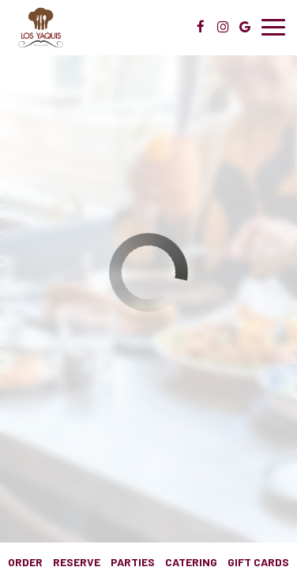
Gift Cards (258, 562)
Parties (133, 562)
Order (25, 562)
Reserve (76, 562)
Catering (191, 562)
